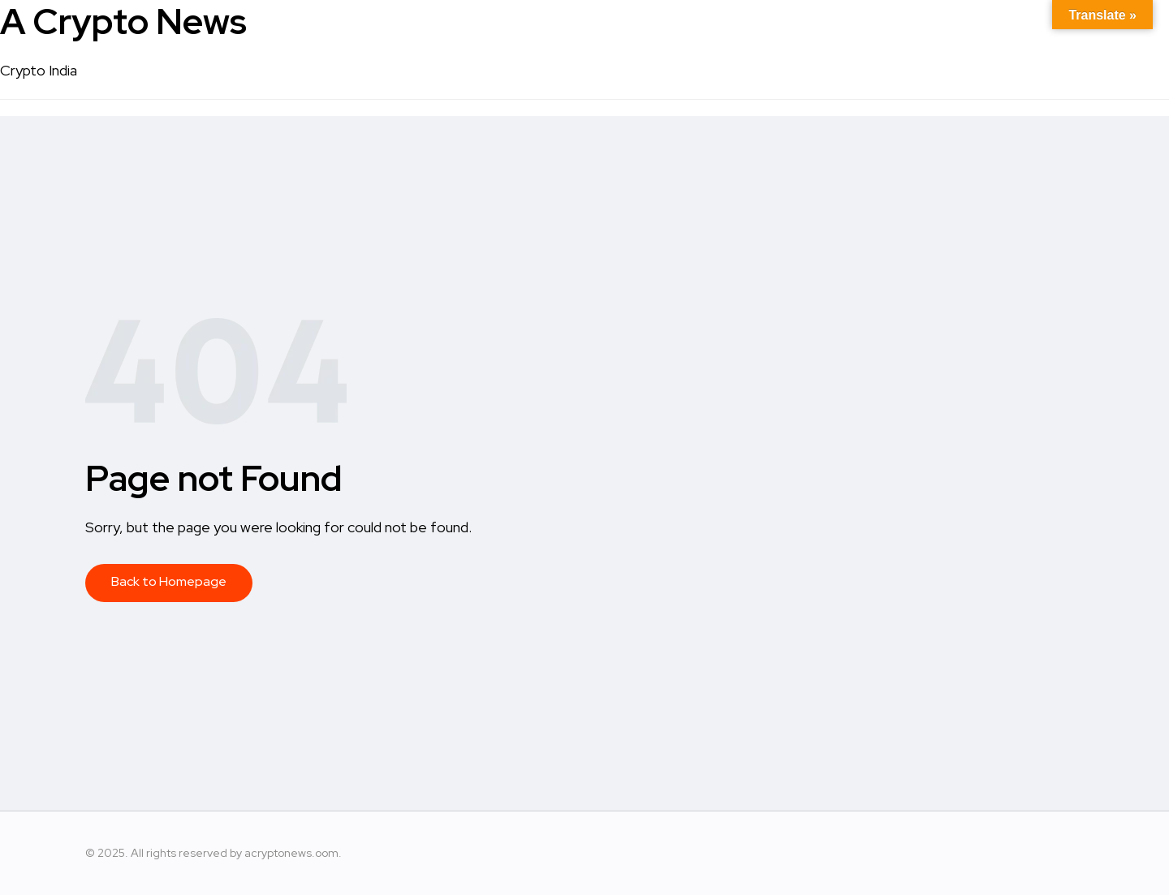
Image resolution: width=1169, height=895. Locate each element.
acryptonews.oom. (293, 853)
